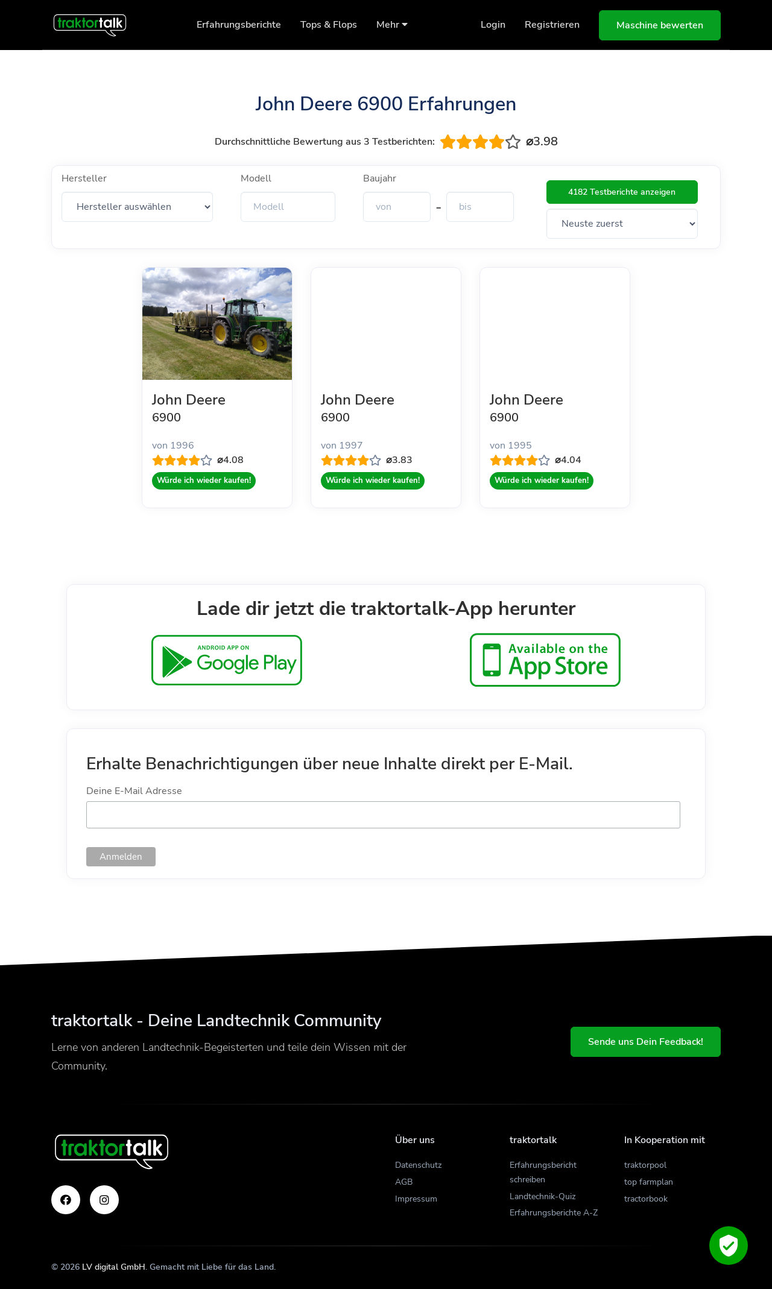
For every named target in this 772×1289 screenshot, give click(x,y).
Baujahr (379, 178)
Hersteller (84, 178)
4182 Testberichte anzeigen (622, 192)
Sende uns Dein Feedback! (645, 1041)
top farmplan (648, 1182)
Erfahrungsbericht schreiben (543, 1172)
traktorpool (645, 1165)
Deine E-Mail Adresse (134, 791)
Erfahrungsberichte (239, 24)
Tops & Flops (328, 24)
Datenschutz (418, 1165)
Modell (256, 178)
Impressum (416, 1199)
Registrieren (552, 24)
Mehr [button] (392, 24)
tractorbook (646, 1199)
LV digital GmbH (113, 1267)
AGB (404, 1182)
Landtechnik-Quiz (542, 1196)
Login (493, 24)
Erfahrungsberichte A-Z (554, 1212)
